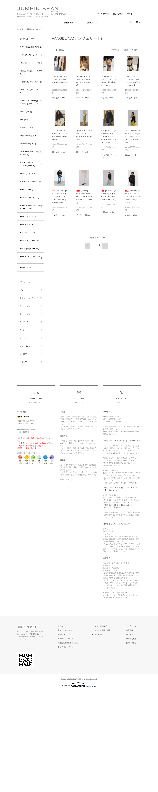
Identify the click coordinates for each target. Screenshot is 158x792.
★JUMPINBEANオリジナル (29, 49)
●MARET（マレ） (29, 161)
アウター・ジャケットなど (29, 393)
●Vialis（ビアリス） (27, 357)
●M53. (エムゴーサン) (29, 62)
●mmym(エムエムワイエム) (28, 289)
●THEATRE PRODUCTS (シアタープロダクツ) (29, 274)
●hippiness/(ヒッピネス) (29, 172)
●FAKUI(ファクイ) (29, 299)
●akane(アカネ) (27, 143)
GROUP (90, 23)
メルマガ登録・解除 (110, 734)
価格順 (125, 50)
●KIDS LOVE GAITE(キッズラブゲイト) (29, 199)
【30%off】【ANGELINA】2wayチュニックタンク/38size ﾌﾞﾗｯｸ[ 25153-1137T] (132, 136)
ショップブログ (108, 730)
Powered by (79, 786)
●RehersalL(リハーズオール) (29, 100)
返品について (75, 739)
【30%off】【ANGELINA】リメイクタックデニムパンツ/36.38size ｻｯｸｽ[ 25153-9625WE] (59, 196)
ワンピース (25, 430)
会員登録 (132, 734)
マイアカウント (103, 14)
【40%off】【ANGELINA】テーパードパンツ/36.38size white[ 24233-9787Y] (84, 196)
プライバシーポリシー (78, 751)
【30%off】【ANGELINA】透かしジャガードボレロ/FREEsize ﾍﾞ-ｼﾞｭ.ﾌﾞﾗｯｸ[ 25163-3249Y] (108, 136)
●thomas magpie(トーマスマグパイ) (29, 87)
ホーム (19, 29)
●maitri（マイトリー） (29, 226)
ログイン (130, 14)
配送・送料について (78, 734)
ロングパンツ (26, 448)
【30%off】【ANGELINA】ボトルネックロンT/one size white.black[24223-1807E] (133, 196)
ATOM (109, 739)
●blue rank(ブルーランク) (29, 319)
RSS (104, 739)
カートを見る (134, 743)
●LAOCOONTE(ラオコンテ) (29, 238)
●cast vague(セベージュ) (29, 332)
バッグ (23, 382)
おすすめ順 (115, 50)
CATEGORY (68, 23)
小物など (24, 466)
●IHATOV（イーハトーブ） (29, 74)
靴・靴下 (24, 457)
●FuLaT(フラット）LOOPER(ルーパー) (29, 213)
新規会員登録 (118, 14)
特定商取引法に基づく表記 (80, 747)
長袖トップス (26, 404)
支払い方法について (78, 743)
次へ (103, 245)
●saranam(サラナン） (28, 184)
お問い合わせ (134, 747)
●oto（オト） (26, 152)
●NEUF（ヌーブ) (28, 249)
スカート (24, 439)
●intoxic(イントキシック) (29, 260)
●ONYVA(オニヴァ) (29, 308)
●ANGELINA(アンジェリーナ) (35, 29)
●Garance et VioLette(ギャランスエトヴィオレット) (29, 129)
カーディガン (26, 421)
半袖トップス (26, 413)
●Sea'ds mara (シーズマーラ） (29, 344)
